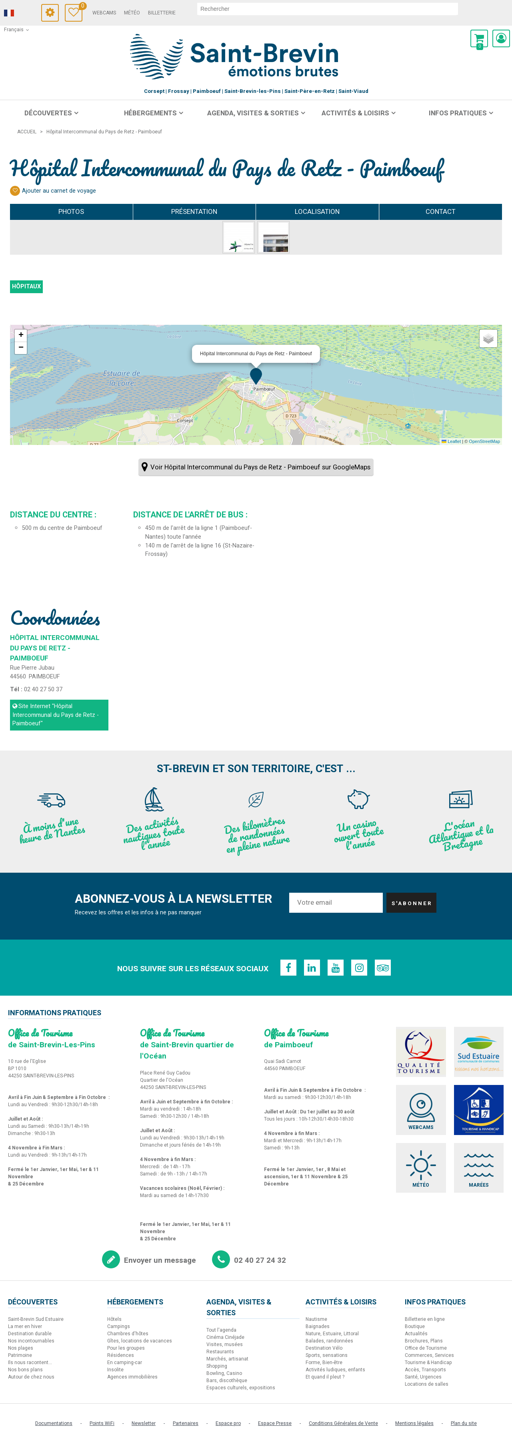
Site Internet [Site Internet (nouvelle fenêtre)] (55, 715)
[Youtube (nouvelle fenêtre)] (336, 968)
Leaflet (451, 441)
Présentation (194, 212)
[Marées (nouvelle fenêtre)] (479, 1168)
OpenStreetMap (484, 441)
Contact (441, 212)
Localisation (317, 212)
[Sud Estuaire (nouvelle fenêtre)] (479, 1052)
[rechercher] (327, 9)
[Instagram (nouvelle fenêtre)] (360, 968)
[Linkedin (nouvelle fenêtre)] (312, 968)
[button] (479, 38)
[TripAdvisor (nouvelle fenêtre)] (384, 968)
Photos (71, 212)
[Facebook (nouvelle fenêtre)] (288, 968)
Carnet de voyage (80, 7)
